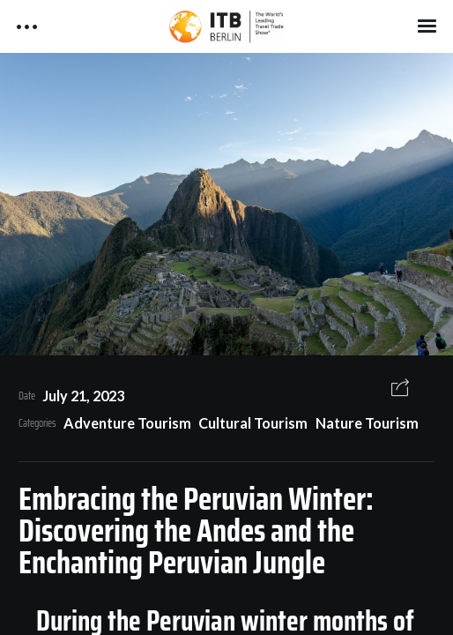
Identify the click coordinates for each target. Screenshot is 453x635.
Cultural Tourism (253, 423)
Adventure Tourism (127, 423)
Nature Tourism (367, 423)
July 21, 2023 (83, 395)
